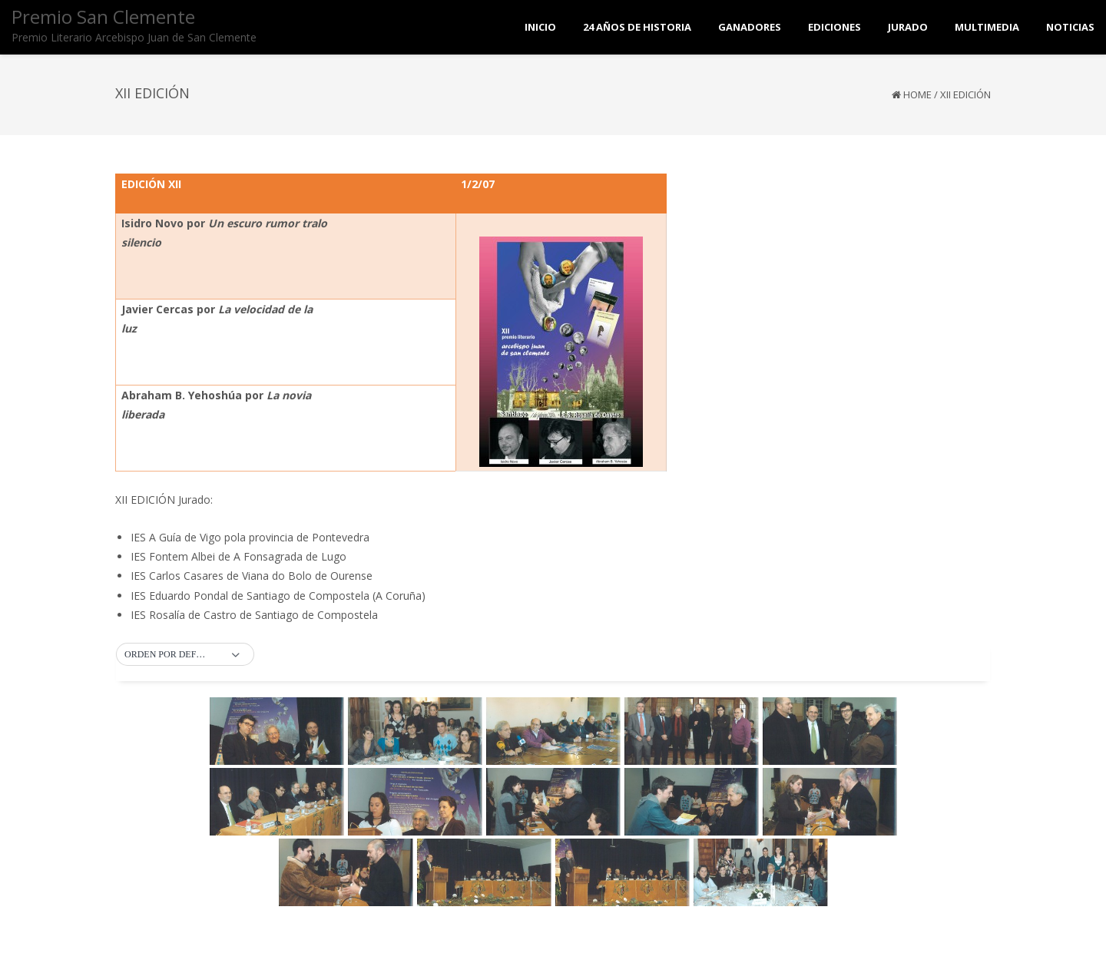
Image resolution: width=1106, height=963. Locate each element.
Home (917, 94)
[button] (185, 655)
